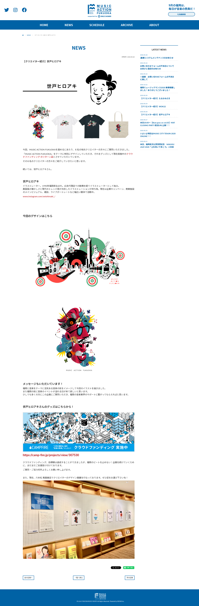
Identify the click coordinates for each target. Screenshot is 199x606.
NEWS (29, 35)
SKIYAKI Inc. (120, 601)
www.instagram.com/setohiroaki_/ (39, 196)
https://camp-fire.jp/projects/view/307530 (51, 455)
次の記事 (129, 578)
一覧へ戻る (79, 578)
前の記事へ (28, 578)
